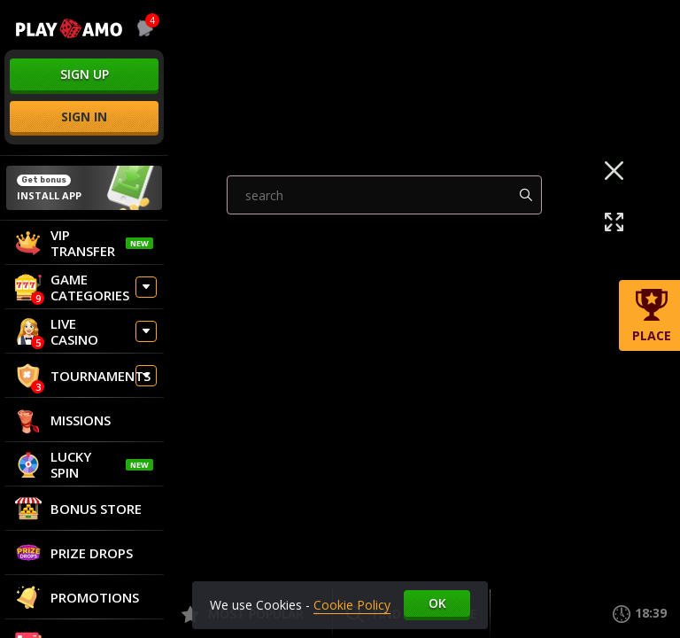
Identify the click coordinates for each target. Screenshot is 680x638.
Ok (437, 603)
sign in (84, 116)
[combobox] (141, 28)
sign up (84, 74)
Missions (63, 420)
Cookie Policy (351, 604)
